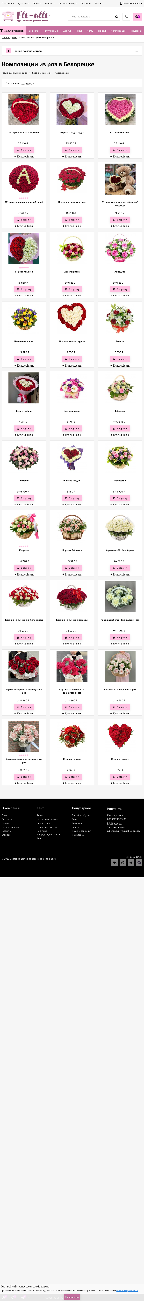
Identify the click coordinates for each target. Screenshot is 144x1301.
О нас (4, 815)
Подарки (136, 30)
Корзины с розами (41, 72)
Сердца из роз (62, 72)
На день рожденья (81, 830)
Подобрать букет (81, 815)
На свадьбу (78, 834)
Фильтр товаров (12, 30)
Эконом (33, 30)
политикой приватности (127, 1290)
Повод (102, 30)
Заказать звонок (116, 826)
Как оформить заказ (47, 819)
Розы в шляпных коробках (14, 72)
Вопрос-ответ (44, 823)
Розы (79, 30)
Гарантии (6, 830)
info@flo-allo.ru (115, 823)
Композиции (118, 30)
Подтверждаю (72, 1297)
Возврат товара (10, 826)
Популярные (50, 30)
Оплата (5, 823)
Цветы (67, 30)
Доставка (7, 819)
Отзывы (6, 834)
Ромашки (77, 823)
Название (27, 83)
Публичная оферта (47, 826)
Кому (90, 30)
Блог (39, 838)
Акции (40, 815)
